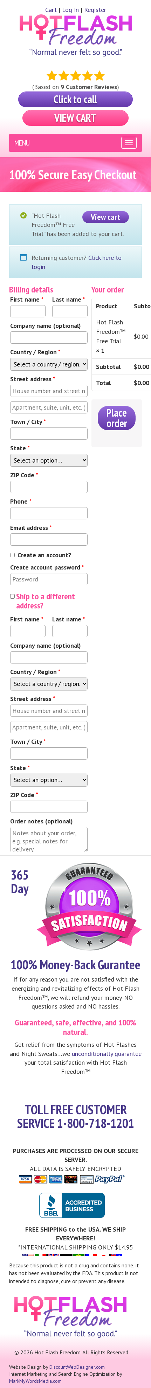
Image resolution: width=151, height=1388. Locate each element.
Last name (68, 299)
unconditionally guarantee (107, 1054)
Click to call (75, 99)
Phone (21, 501)
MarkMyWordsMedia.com (35, 1381)
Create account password (47, 567)
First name (26, 299)
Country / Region (35, 352)
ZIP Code (24, 475)
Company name (45, 326)
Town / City (28, 422)
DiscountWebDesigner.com (77, 1367)
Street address (32, 379)
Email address (31, 528)
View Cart (75, 117)
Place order (117, 418)
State (20, 448)
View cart (106, 216)
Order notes (41, 821)
